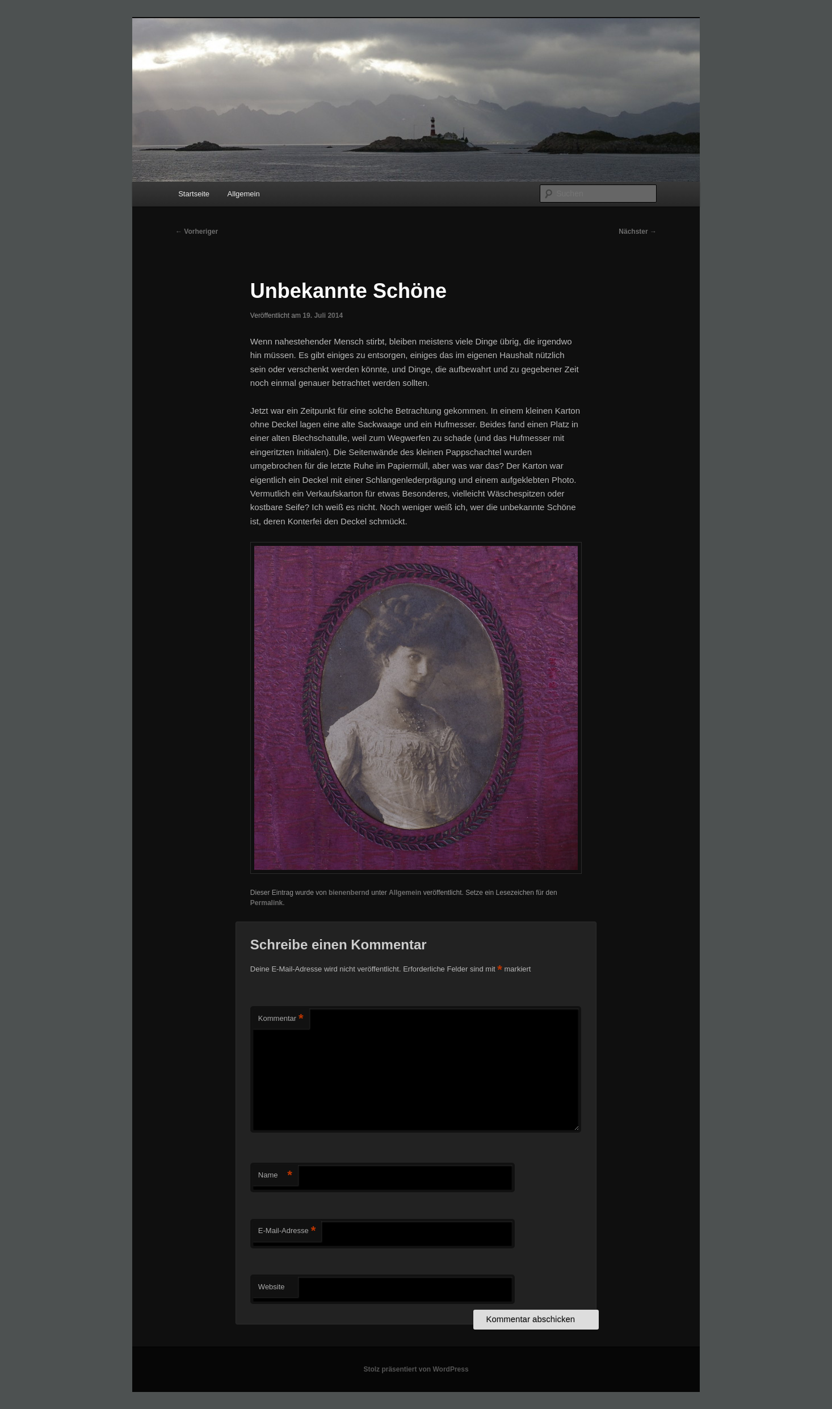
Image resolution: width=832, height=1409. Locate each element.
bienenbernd (349, 893)
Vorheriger (196, 231)
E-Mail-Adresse (287, 1231)
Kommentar (281, 1019)
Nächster (638, 231)
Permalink (266, 903)
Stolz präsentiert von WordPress (415, 1369)
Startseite (193, 194)
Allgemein (244, 194)
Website (271, 1286)
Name (275, 1175)
